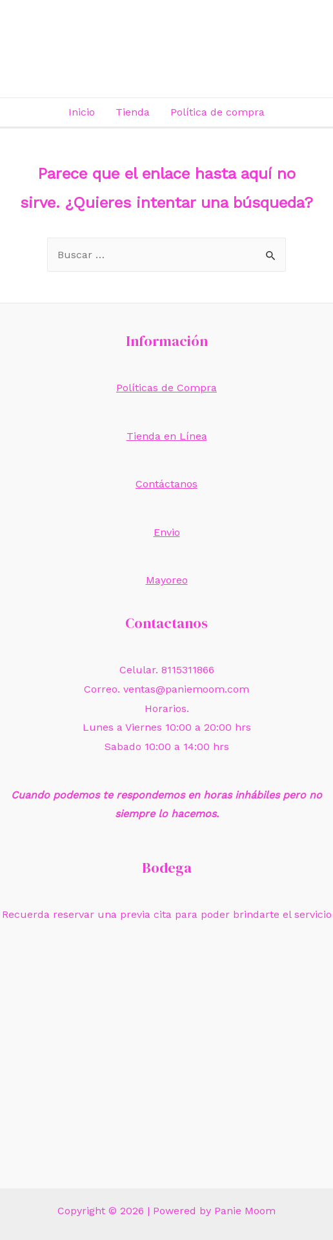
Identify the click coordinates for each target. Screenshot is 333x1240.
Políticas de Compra (166, 387)
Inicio (81, 112)
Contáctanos (166, 484)
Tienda (133, 112)
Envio (167, 532)
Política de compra (217, 112)
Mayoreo (167, 580)
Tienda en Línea (166, 436)
